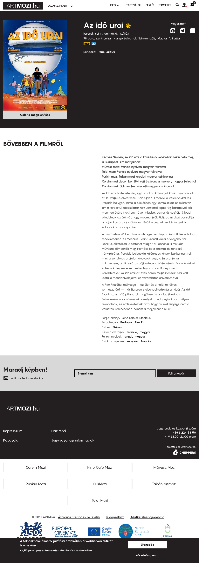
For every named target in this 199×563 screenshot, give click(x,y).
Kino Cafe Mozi (100, 467)
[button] (186, 5)
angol (128, 336)
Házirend (58, 431)
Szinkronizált (146, 38)
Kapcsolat (11, 440)
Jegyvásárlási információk (72, 440)
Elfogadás (147, 544)
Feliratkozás (176, 373)
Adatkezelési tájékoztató (147, 517)
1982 (124, 33)
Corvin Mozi (36, 467)
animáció (110, 33)
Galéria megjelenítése (35, 114)
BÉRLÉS (150, 5)
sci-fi (98, 33)
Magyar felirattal (169, 38)
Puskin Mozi (36, 484)
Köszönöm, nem (146, 555)
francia (132, 332)
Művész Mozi (164, 467)
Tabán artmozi (164, 484)
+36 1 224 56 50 (184, 432)
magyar (145, 332)
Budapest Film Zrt (132, 322)
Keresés (178, 5)
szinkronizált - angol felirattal (116, 38)
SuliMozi (100, 484)
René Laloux (106, 51)
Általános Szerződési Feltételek (79, 517)
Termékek (165, 5)
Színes (117, 327)
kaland (88, 33)
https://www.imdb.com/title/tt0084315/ (86, 43)
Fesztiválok (134, 5)
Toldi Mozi (100, 500)
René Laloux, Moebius (136, 317)
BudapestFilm (115, 517)
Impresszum (13, 431)
